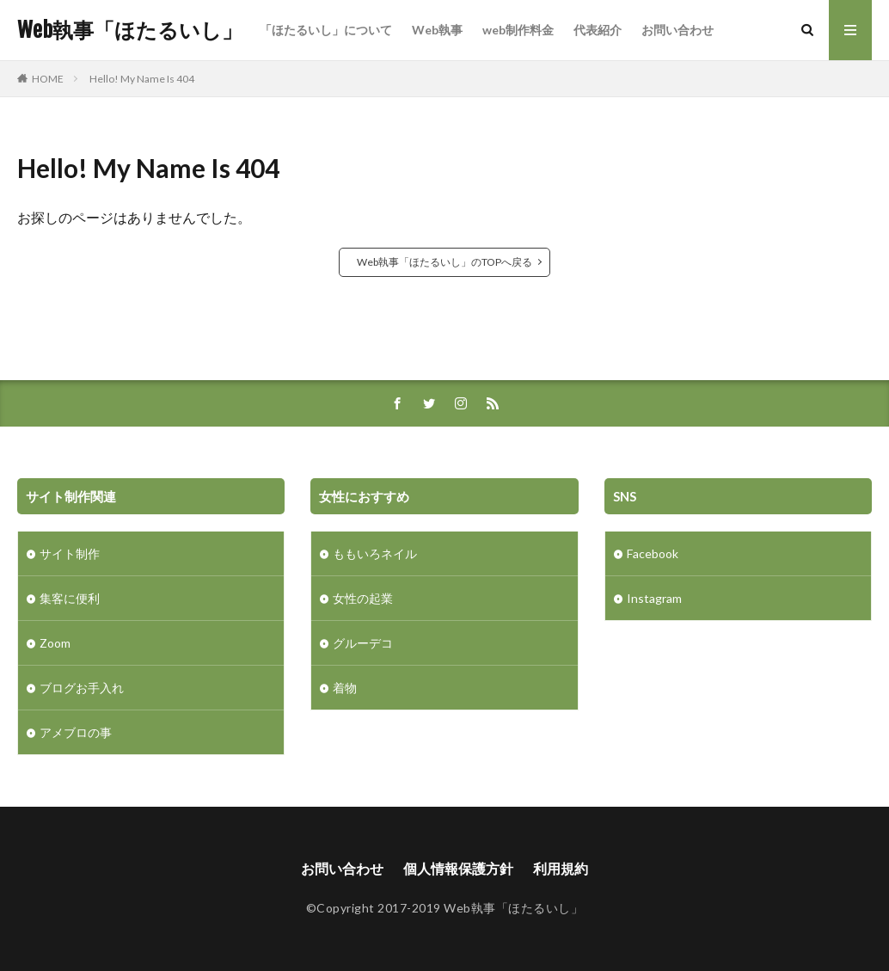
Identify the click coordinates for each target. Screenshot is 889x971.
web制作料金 (518, 29)
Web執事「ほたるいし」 (129, 30)
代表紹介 (597, 29)
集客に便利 (70, 598)
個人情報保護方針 (458, 868)
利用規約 (560, 868)
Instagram (654, 598)
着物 (345, 687)
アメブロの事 (76, 732)
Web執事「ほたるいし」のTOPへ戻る (444, 261)
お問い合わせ (677, 29)
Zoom (55, 643)
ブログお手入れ (82, 687)
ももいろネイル (375, 553)
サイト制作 (70, 553)
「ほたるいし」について (326, 29)
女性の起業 (363, 598)
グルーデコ (363, 643)
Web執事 (437, 29)
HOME (48, 78)
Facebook (652, 553)
